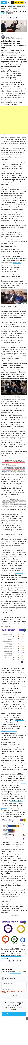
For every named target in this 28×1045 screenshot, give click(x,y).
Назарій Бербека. (16, 801)
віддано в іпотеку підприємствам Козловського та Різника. (13, 785)
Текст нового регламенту (15, 260)
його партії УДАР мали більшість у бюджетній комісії (13, 688)
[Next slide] (26, 6)
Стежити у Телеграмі (14, 1014)
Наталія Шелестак (19, 702)
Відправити (14, 995)
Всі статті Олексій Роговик (9, 965)
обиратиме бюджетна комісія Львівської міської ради (12, 575)
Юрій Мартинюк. (17, 796)
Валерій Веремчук (7, 894)
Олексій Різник (6, 758)
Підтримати (19, 2)
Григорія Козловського (14, 778)
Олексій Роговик (10, 37)
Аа (12, 2)
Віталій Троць (6, 706)
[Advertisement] (14, 120)
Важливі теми (5, 6)
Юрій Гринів (16, 715)
